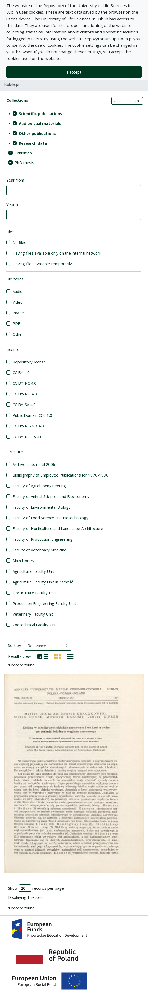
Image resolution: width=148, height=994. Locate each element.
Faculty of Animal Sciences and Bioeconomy (51, 496)
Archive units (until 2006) (35, 464)
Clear (118, 100)
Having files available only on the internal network (57, 253)
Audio (17, 291)
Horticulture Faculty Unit (34, 592)
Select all (133, 100)
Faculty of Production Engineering (42, 539)
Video (18, 302)
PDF (16, 323)
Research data (33, 143)
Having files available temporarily (42, 263)
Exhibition (23, 152)
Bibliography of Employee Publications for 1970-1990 (60, 475)
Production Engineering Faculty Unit (44, 603)
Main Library (23, 560)
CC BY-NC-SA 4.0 (27, 436)
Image (18, 312)
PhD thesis (24, 162)
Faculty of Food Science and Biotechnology (50, 517)
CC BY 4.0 (21, 372)
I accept (74, 72)
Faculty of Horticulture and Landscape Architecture (58, 528)
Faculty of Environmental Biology (42, 507)
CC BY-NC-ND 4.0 (28, 426)
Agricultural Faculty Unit (33, 571)
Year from (15, 180)
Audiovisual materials (40, 123)
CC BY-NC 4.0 (24, 383)
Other (18, 334)
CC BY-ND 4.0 (25, 393)
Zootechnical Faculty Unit (35, 624)
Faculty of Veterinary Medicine (39, 549)
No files (19, 242)
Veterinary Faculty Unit (33, 614)
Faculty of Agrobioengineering (39, 485)
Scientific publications (40, 113)
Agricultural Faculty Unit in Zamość (43, 582)
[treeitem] (73, 113)
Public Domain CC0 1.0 (32, 415)
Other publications (37, 133)
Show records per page (36, 888)
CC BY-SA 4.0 (24, 404)
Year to (13, 204)
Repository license (29, 361)
